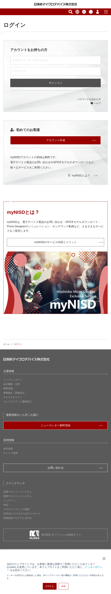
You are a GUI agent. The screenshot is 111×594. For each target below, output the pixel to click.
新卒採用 (8, 448)
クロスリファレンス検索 (16, 509)
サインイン (55, 82)
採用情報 (8, 440)
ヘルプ (96, 103)
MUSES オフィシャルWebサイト (61, 534)
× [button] (103, 558)
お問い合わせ (55, 467)
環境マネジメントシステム (17, 496)
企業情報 (8, 371)
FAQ (5, 504)
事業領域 (8, 388)
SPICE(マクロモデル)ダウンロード (21, 513)
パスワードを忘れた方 (89, 99)
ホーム (6, 344)
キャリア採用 (10, 453)
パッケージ (9, 500)
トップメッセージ (12, 379)
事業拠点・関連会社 (14, 392)
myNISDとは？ (79, 175)
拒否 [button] (63, 586)
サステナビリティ (12, 397)
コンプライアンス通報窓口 (17, 401)
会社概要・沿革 (11, 384)
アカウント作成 (55, 140)
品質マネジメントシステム (17, 491)
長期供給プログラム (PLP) (17, 518)
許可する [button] (50, 586)
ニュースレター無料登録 (55, 425)
